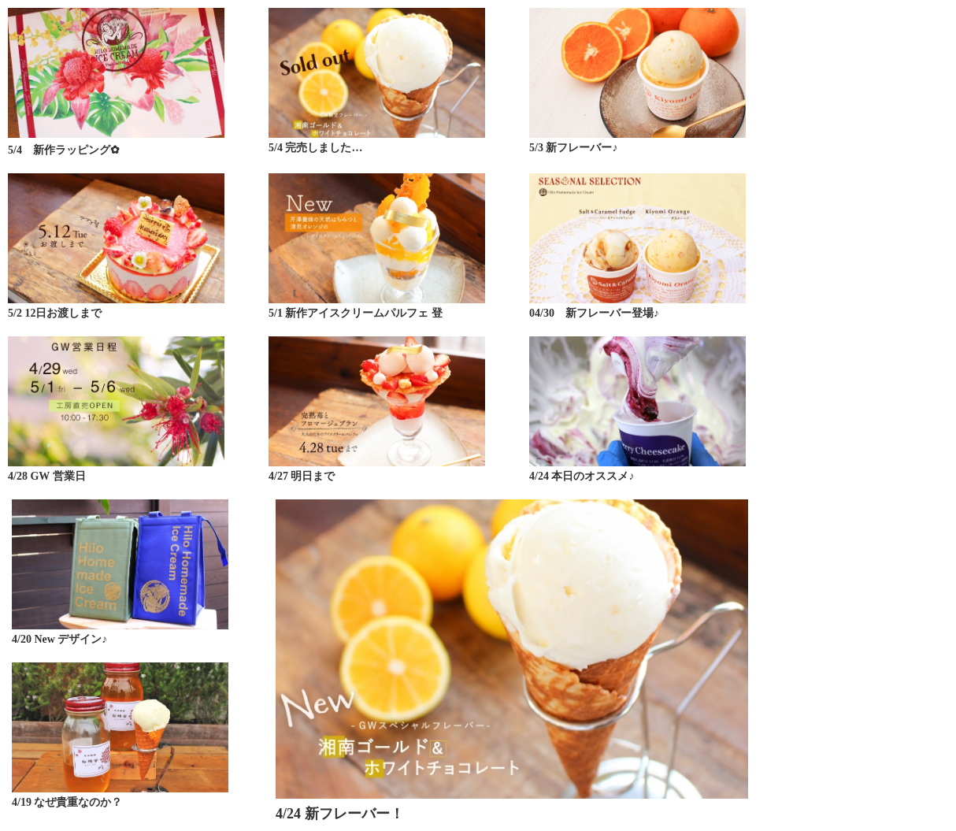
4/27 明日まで (302, 476)
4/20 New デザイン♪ (59, 639)
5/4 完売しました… (315, 148)
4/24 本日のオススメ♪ (581, 476)
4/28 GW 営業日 (47, 476)
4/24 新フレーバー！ (340, 814)
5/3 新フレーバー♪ (573, 148)
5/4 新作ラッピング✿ (64, 150)
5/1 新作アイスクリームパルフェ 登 (356, 313)
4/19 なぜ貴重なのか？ (67, 802)
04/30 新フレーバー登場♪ (594, 313)
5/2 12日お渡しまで (55, 313)
